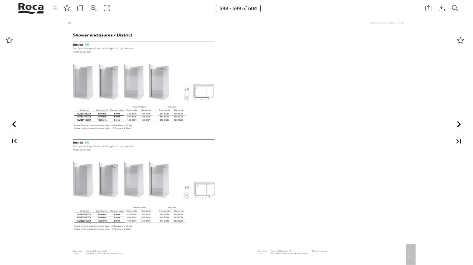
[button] (53, 8)
